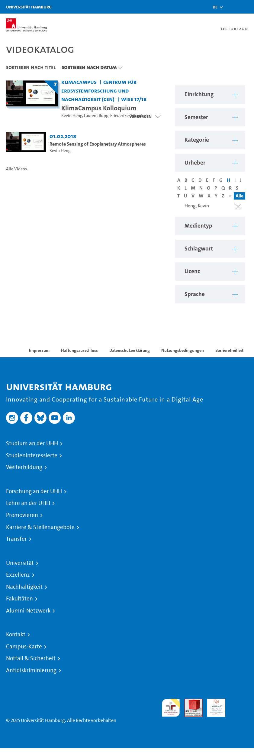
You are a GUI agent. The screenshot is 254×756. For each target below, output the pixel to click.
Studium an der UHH (32, 443)
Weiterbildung (24, 467)
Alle (239, 196)
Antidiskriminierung (31, 670)
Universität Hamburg (29, 7)
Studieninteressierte (31, 455)
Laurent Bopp (96, 115)
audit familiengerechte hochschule (171, 708)
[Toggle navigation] (246, 7)
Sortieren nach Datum (89, 67)
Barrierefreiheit (229, 350)
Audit (190, 702)
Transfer (16, 539)
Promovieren (22, 515)
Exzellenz (18, 575)
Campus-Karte (24, 646)
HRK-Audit (213, 706)
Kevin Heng (71, 115)
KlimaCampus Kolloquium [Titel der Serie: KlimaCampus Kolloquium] (99, 107)
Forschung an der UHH (34, 491)
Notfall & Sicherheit (31, 658)
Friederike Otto (124, 115)
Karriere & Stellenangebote (40, 527)
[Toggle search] (231, 7)
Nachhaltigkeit (24, 587)
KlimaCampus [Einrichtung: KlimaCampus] (79, 82)
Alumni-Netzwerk (28, 611)
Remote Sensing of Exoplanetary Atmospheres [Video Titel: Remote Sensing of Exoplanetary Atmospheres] (98, 144)
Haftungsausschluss (79, 350)
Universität (20, 563)
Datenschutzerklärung (129, 350)
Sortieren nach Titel (31, 67)
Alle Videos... (18, 169)
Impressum (39, 350)
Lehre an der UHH (28, 503)
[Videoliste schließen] (144, 116)
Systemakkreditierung (239, 702)
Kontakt (15, 634)
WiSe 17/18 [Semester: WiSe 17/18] (133, 99)
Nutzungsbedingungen (182, 350)
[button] (215, 7)
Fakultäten (19, 599)
